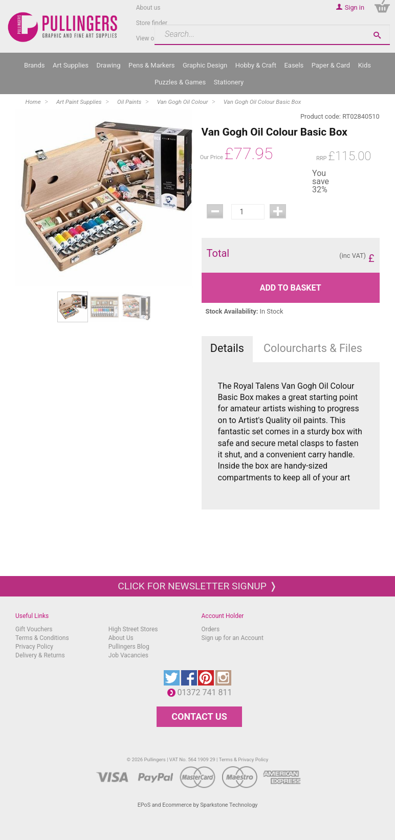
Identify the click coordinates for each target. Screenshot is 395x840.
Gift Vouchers (34, 629)
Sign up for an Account (233, 638)
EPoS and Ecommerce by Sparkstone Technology (198, 805)
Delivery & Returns (40, 655)
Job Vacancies (128, 655)
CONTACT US (199, 716)
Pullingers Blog (128, 646)
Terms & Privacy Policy (244, 759)
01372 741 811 (207, 692)
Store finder (152, 23)
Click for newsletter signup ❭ (197, 586)
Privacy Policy (34, 646)
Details (227, 348)
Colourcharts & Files (313, 348)
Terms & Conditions (42, 638)
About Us (121, 638)
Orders (211, 629)
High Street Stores (133, 629)
